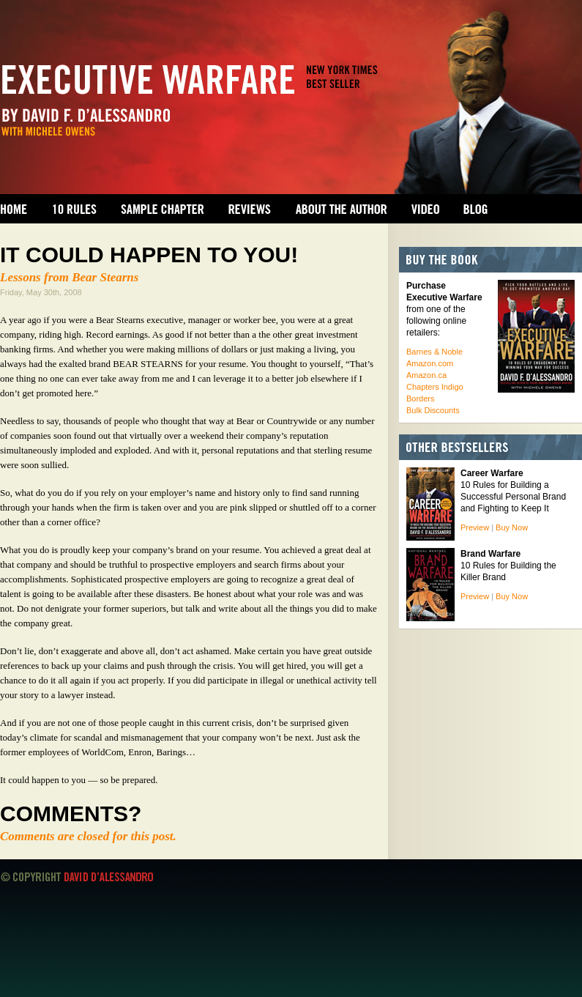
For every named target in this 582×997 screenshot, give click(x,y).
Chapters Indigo (434, 386)
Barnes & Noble (434, 351)
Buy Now (512, 527)
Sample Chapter (162, 208)
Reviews (249, 208)
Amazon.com (429, 363)
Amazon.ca (426, 375)
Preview (474, 527)
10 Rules (74, 208)
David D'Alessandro (108, 877)
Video (425, 208)
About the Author (341, 208)
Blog (475, 208)
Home (14, 208)
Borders (420, 398)
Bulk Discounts (433, 410)
